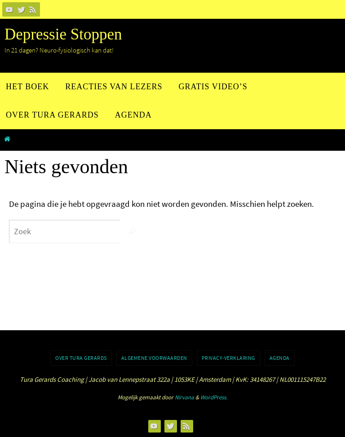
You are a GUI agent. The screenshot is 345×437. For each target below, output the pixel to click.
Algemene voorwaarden (154, 357)
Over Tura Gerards (81, 357)
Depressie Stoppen (63, 34)
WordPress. (213, 397)
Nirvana (184, 397)
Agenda (280, 357)
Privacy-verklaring (228, 357)
